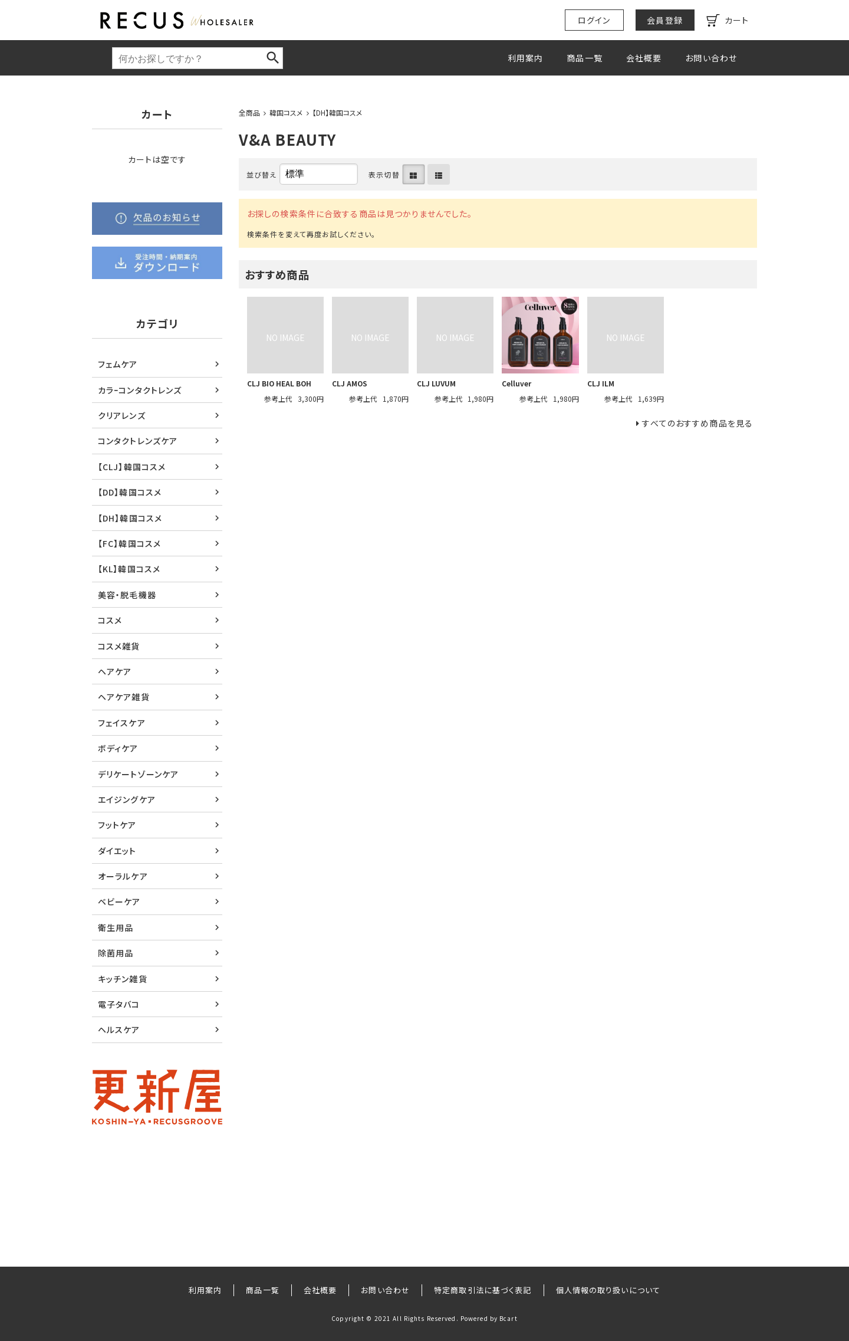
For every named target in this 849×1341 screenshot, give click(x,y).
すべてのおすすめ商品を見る (697, 423)
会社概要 (644, 58)
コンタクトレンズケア (137, 441)
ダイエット (117, 851)
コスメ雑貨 (119, 646)
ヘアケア (114, 671)
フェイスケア (122, 723)
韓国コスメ (286, 112)
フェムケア (118, 364)
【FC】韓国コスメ (129, 543)
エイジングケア (127, 799)
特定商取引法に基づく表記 (482, 1290)
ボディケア (118, 748)
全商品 (249, 112)
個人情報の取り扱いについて (608, 1290)
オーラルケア (123, 876)
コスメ (110, 620)
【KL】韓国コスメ (129, 569)
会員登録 (664, 20)
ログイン (594, 20)
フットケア (117, 825)
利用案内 (525, 58)
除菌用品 (115, 953)
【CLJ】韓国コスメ (132, 467)
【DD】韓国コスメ (130, 492)
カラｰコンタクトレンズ (140, 390)
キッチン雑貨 (122, 979)
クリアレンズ (122, 415)
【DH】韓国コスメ (337, 112)
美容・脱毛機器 (127, 595)
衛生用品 (115, 927)
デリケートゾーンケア (138, 774)
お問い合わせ (711, 58)
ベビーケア (119, 901)
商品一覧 (584, 58)
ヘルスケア (119, 1029)
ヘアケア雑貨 (124, 697)
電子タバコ (119, 1004)
